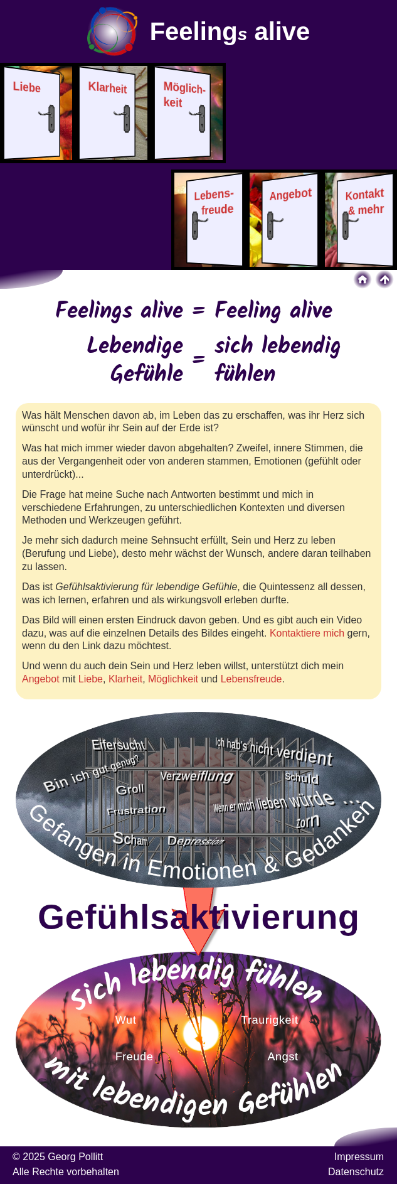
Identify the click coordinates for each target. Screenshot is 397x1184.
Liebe (90, 679)
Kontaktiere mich (307, 633)
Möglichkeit (173, 679)
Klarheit (125, 679)
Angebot (41, 679)
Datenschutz (356, 1171)
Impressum (359, 1156)
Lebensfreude (251, 679)
